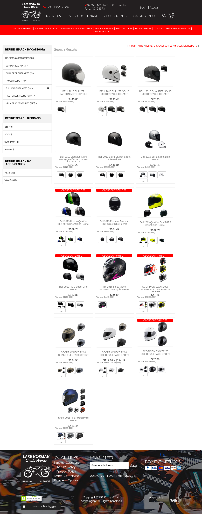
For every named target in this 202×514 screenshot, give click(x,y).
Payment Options (66, 480)
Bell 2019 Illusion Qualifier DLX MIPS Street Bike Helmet (73, 222)
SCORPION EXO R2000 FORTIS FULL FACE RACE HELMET (155, 289)
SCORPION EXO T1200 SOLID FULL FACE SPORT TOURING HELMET (155, 354)
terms (110, 476)
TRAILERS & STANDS (178, 28)
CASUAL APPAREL (21, 28)
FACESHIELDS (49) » (15, 80)
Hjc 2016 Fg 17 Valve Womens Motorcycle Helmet (114, 288)
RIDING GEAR (143, 28)
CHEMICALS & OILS (46, 28)
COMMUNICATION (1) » (16, 65)
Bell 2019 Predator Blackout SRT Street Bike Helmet (114, 222)
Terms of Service (66, 476)
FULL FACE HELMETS (186, 46)
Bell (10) (8, 127)
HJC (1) (8, 134)
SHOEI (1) (9, 149)
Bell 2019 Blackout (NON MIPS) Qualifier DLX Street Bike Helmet (73, 159)
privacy (96, 476)
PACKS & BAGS (104, 28)
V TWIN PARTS (101, 31)
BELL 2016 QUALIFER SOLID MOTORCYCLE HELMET (155, 92)
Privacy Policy (66, 471)
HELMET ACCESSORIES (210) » (20, 103)
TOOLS (158, 28)
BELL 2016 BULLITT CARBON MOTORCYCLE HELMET (73, 94)
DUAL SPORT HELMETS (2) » (19, 73)
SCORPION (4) (11, 142)
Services (76, 16)
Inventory (55, 16)
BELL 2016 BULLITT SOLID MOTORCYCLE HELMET (114, 92)
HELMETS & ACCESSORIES (76, 28)
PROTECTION (124, 28)
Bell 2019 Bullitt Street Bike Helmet (155, 158)
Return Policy (66, 467)
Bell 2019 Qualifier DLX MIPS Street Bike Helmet (155, 223)
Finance (93, 16)
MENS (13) (9, 172)
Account (155, 7)
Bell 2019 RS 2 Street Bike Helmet (73, 288)
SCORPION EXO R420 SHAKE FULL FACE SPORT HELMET (73, 355)
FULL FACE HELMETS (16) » (18, 88)
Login (143, 7)
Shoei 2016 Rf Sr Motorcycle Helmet (73, 419)
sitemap (124, 476)
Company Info (144, 16)
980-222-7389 (57, 7)
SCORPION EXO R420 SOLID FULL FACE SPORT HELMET (114, 355)
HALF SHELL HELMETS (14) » (19, 96)
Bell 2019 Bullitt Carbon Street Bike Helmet (114, 158)
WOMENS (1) (10, 180)
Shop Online (115, 16)
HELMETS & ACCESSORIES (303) (19, 58)
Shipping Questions (66, 462)
